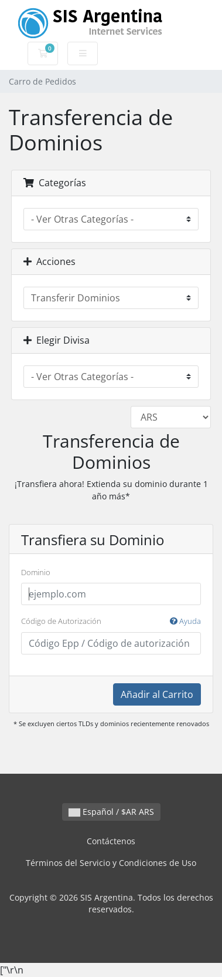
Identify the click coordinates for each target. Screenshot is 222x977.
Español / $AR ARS (111, 811)
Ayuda (185, 621)
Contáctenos (111, 841)
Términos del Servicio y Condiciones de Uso (111, 862)
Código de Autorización (111, 621)
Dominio (35, 572)
